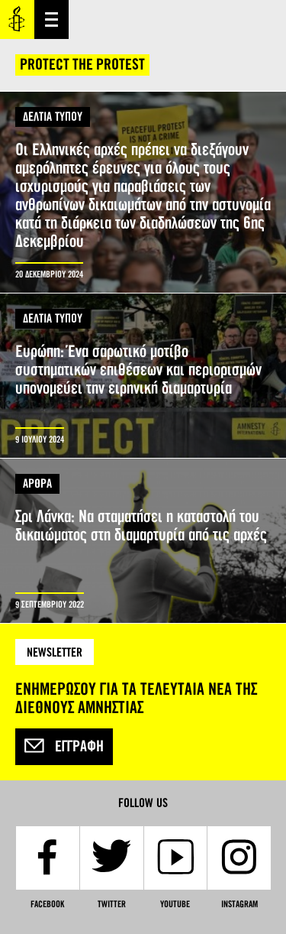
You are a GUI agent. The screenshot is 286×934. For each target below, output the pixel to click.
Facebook (47, 904)
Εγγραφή (64, 747)
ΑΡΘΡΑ (37, 483)
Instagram (239, 904)
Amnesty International (17, 19)
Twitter (112, 904)
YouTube (175, 904)
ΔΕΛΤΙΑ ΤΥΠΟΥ (52, 116)
